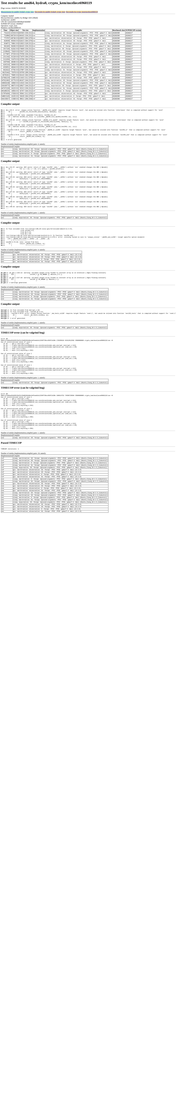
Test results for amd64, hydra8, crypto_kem (49, 12)
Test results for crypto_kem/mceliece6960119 (82, 12)
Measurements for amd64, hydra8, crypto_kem (17, 12)
